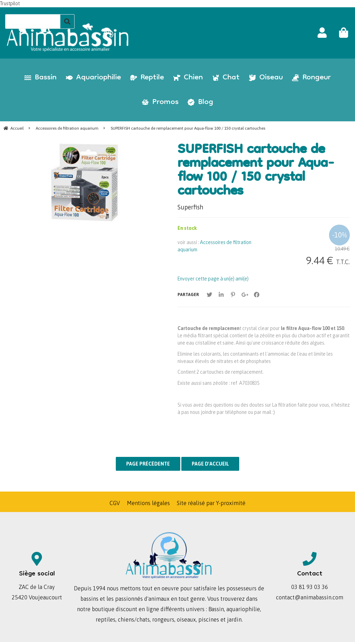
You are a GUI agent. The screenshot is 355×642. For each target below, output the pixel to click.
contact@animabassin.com (309, 597)
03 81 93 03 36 (309, 587)
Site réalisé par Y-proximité (211, 503)
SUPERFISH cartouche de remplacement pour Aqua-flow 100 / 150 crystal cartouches (256, 171)
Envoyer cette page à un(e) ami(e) (213, 278)
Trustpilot (10, 3)
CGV (115, 503)
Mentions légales (148, 503)
